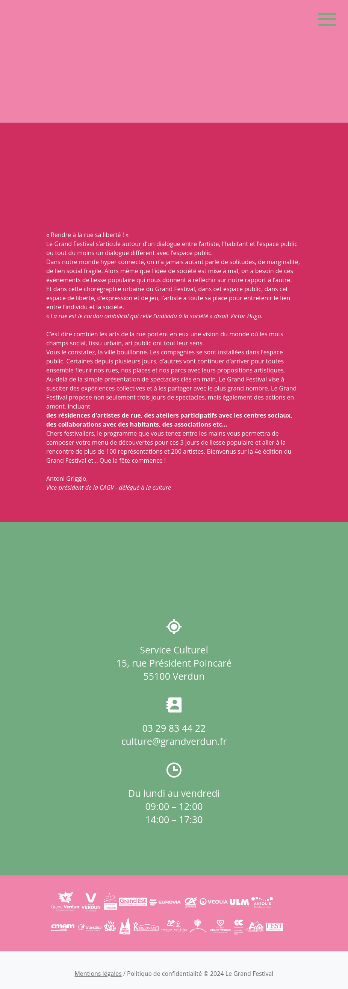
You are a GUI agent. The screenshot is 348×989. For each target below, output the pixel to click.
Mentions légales (97, 973)
